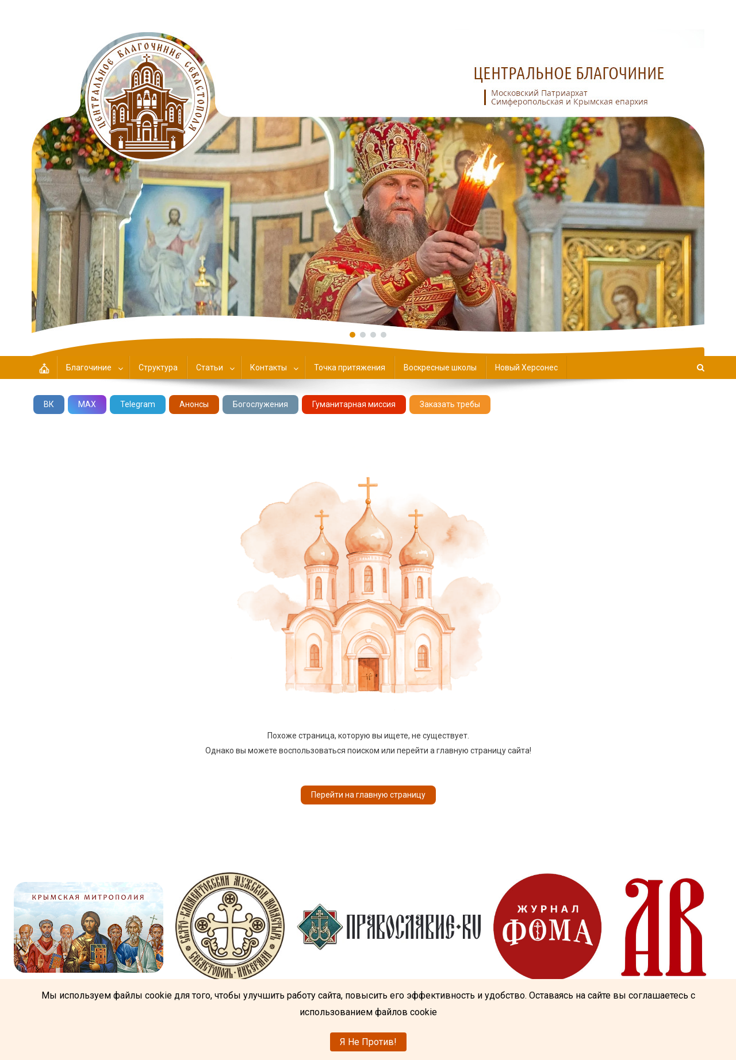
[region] (368, 166)
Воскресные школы (440, 367)
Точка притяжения (349, 367)
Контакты (268, 367)
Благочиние (89, 367)
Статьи (209, 367)
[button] (368, 166)
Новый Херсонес (526, 367)
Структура (158, 367)
